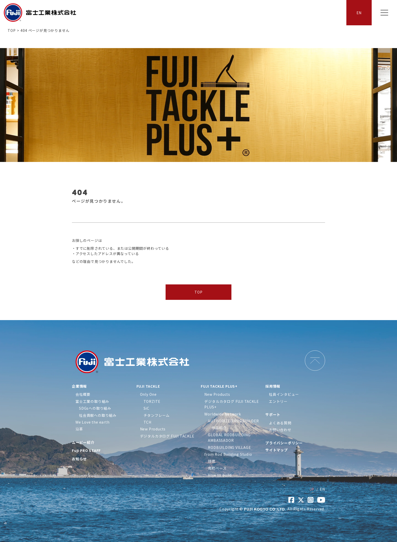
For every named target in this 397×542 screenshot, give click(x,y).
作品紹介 (218, 427)
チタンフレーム (157, 415)
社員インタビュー (284, 394)
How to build (220, 474)
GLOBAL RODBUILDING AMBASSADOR (229, 437)
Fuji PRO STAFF (86, 450)
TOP (11, 30)
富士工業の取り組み (92, 401)
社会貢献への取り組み (97, 415)
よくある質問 (280, 422)
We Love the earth (92, 422)
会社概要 (82, 394)
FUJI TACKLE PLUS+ (219, 386)
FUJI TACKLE (148, 386)
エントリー (278, 401)
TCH (147, 422)
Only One (148, 394)
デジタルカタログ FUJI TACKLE (167, 436)
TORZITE (152, 401)
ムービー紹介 (83, 442)
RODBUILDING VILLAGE (229, 447)
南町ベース (217, 468)
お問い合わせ (280, 429)
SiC (146, 408)
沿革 (79, 428)
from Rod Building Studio (228, 454)
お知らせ (79, 458)
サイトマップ (276, 449)
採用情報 (272, 386)
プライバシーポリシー (284, 442)
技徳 (211, 461)
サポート (272, 414)
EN (359, 12)
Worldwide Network (222, 413)
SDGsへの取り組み (95, 408)
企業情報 (79, 386)
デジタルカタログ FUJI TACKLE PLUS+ (231, 404)
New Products (153, 428)
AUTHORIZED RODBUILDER (233, 420)
